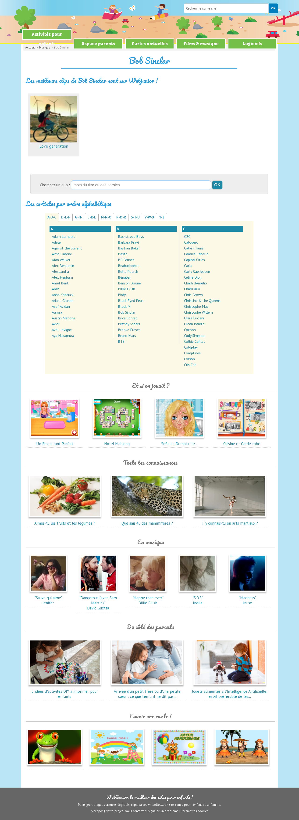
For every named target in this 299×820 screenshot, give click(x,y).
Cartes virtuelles (150, 43)
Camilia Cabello (196, 254)
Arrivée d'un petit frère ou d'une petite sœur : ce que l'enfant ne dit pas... (147, 691)
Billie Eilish (126, 289)
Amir (55, 289)
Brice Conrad (127, 318)
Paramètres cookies (194, 811)
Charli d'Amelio (195, 283)
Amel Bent (60, 283)
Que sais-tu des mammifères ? (147, 521)
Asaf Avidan (61, 306)
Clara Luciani (194, 318)
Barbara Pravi (128, 242)
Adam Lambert (63, 236)
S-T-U (135, 217)
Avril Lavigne (62, 329)
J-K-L (92, 217)
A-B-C (51, 217)
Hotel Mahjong (117, 441)
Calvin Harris (194, 248)
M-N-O (106, 217)
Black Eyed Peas (130, 300)
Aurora (57, 312)
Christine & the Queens (202, 300)
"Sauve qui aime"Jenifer (48, 597)
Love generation (53, 143)
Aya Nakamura (63, 335)
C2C (187, 236)
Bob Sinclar (126, 312)
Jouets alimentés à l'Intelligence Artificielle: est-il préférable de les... (229, 691)
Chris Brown (193, 294)
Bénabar (124, 277)
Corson (189, 358)
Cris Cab (190, 364)
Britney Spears (129, 324)
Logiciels (252, 43)
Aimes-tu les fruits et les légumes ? (64, 521)
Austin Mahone (63, 318)
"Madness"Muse (247, 597)
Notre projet (114, 811)
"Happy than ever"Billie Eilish (148, 597)
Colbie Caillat (194, 341)
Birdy (122, 294)
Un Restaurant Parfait (54, 441)
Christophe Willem (198, 312)
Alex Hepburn (62, 277)
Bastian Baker (129, 248)
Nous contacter (135, 811)
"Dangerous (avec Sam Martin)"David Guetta (98, 600)
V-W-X (149, 217)
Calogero (191, 242)
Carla (188, 265)
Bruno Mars (127, 335)
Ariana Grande (62, 300)
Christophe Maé (196, 306)
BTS (121, 341)
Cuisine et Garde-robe (241, 441)
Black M (124, 306)
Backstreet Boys (131, 236)
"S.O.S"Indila (197, 597)
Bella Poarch (128, 271)
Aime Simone (62, 254)
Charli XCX (192, 289)
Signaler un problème (163, 811)
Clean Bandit (194, 324)
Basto (123, 254)
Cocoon (190, 329)
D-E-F (65, 217)
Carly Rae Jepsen (197, 271)
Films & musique (201, 43)
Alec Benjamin (63, 265)
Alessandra (60, 271)
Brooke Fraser (129, 329)
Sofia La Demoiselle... (179, 441)
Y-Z (161, 217)
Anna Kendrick (62, 294)
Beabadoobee (128, 265)
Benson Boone (129, 283)
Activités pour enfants (47, 39)
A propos (97, 811)
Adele (56, 242)
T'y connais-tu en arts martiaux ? (229, 521)
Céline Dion (193, 277)
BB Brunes (126, 259)
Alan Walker (61, 259)
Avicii (55, 324)
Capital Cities (194, 259)
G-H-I (79, 217)
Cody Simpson (194, 335)
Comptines (192, 353)
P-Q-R (121, 217)
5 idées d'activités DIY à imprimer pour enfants (64, 691)
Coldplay (191, 347)
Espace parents (98, 43)
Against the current (67, 248)
